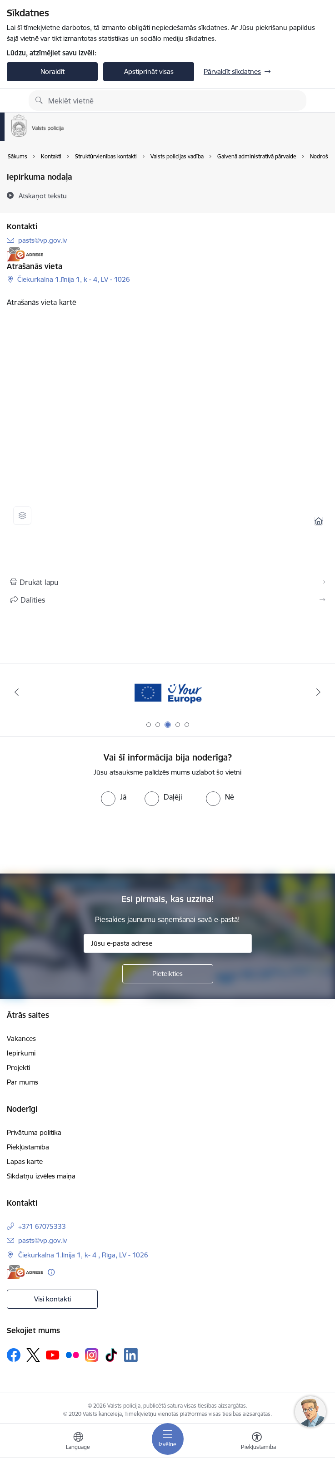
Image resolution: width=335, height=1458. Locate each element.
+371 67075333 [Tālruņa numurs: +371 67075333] (42, 1226)
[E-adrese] (25, 254)
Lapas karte (25, 1161)
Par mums (22, 1082)
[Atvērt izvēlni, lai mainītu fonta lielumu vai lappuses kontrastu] (257, 1442)
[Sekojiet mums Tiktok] (111, 1355)
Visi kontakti (52, 1299)
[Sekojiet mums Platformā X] (33, 1355)
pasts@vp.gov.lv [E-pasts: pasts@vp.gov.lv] (42, 240)
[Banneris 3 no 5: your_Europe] (167, 692)
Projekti (18, 1067)
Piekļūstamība (28, 1147)
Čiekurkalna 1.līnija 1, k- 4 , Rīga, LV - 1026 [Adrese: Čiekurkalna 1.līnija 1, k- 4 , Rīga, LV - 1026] (83, 1255)
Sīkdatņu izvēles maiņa (41, 1176)
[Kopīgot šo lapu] (167, 600)
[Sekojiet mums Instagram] (92, 1354)
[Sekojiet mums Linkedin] (131, 1355)
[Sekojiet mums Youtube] (53, 1354)
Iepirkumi (21, 1053)
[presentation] (168, 840)
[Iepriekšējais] (17, 692)
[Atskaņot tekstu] (43, 195)
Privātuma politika (34, 1132)
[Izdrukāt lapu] (167, 582)
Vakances (21, 1038)
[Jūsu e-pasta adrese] (168, 943)
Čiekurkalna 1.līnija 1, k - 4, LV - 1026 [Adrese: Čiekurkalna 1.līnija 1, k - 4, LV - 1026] (73, 279)
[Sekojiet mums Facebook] (13, 1355)
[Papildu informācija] (51, 1272)
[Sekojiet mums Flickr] (72, 1354)
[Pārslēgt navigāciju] (168, 1439)
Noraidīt (52, 71)
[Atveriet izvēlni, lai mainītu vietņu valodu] (78, 1442)
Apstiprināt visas (149, 71)
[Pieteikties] (167, 973)
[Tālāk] (318, 692)
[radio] (113, 796)
